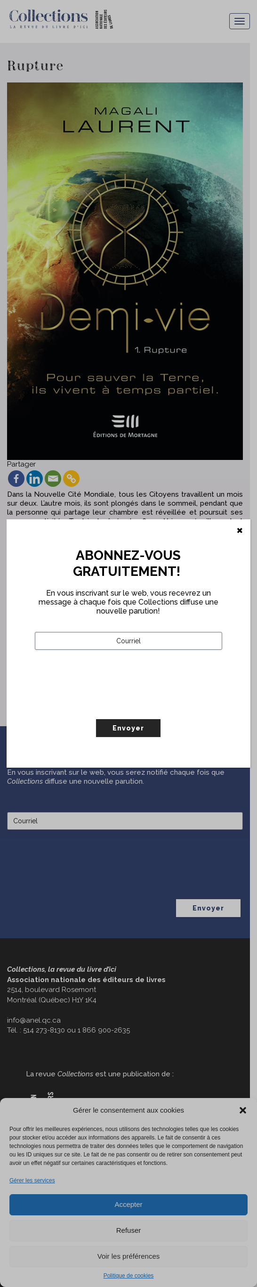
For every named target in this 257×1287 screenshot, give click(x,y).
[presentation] (106, 704)
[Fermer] (239, 530)
